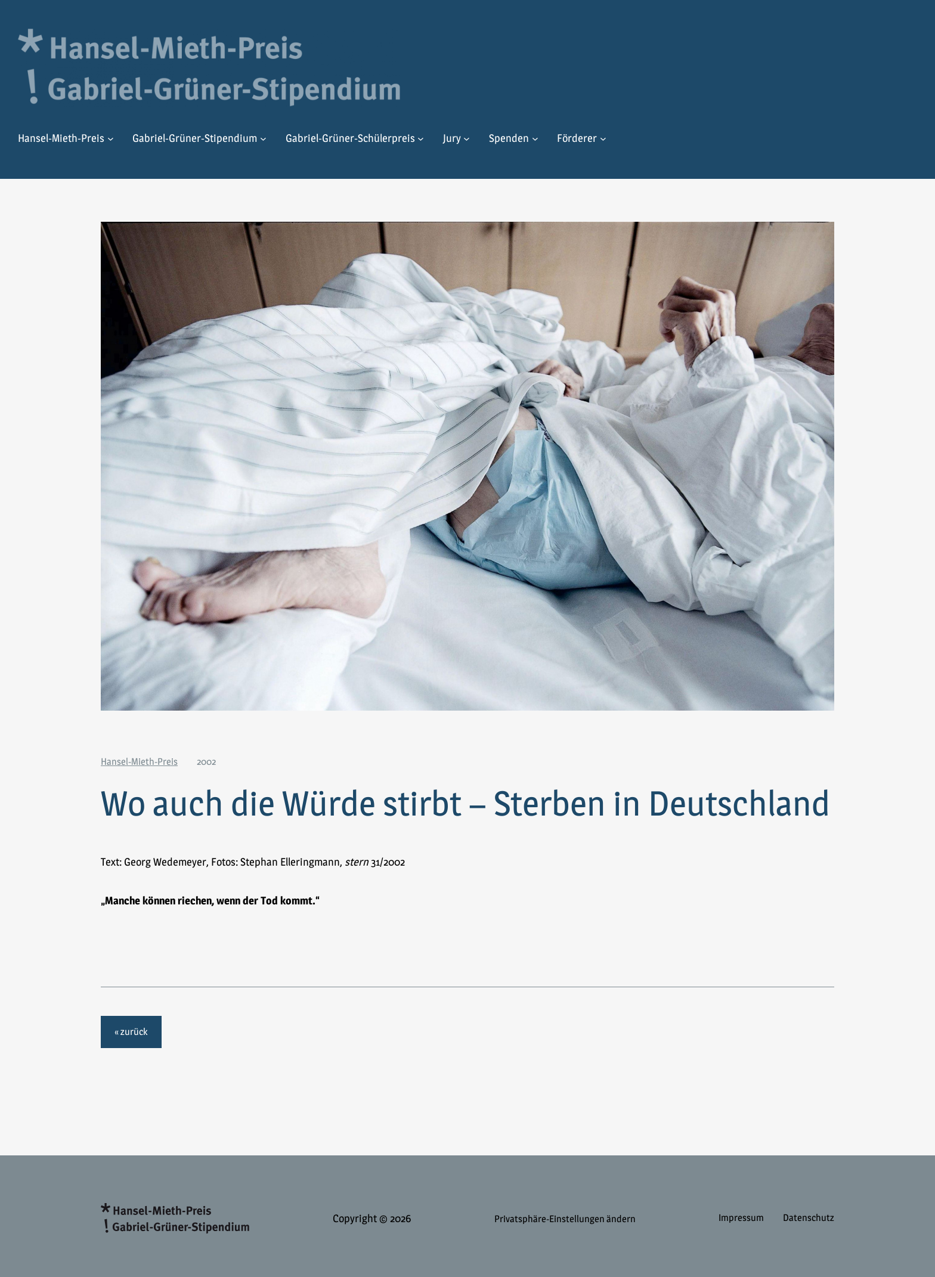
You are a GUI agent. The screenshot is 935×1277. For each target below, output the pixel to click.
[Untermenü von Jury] (466, 138)
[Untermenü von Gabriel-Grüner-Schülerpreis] (420, 138)
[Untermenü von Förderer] (603, 138)
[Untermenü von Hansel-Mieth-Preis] (110, 138)
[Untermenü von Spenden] (535, 138)
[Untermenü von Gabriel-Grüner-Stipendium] (263, 138)
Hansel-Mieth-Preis (139, 761)
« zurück (130, 1031)
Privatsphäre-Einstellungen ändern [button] (565, 1219)
